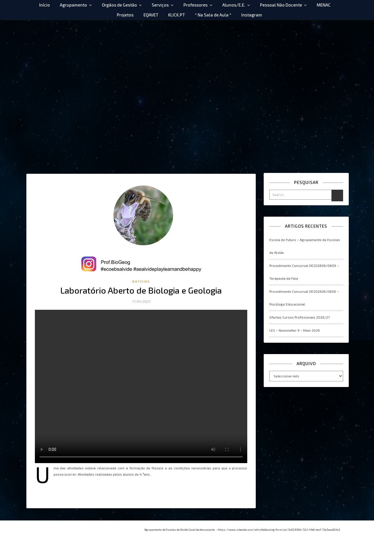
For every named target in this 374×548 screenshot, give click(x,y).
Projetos (125, 14)
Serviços (160, 4)
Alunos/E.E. (233, 4)
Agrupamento (73, 4)
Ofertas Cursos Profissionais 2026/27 (299, 317)
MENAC (324, 4)
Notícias (141, 281)
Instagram (251, 14)
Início (44, 4)
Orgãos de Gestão (119, 4)
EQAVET (150, 14)
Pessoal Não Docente (281, 4)
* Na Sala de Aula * (213, 14)
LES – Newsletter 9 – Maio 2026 (294, 330)
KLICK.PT (176, 14)
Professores (195, 4)
